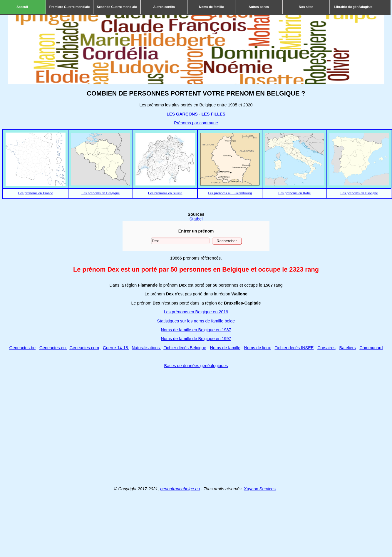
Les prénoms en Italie (294, 193)
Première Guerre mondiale (69, 7)
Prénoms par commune (196, 123)
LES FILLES (213, 114)
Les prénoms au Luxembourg (230, 193)
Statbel (196, 219)
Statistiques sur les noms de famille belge (196, 321)
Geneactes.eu (53, 347)
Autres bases (259, 7)
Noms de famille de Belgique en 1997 (196, 338)
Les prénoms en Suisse (165, 193)
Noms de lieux (257, 347)
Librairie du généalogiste (353, 7)
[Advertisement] (195, 427)
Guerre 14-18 (116, 347)
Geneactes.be (22, 347)
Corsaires (326, 347)
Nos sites (306, 7)
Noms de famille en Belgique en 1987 (196, 329)
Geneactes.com (84, 347)
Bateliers (347, 347)
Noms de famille (211, 7)
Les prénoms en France (35, 193)
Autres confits (164, 7)
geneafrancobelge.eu (180, 488)
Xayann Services (260, 488)
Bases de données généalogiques (196, 365)
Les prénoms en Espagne (359, 193)
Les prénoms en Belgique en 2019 (196, 312)
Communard (371, 347)
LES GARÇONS (182, 114)
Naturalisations (146, 347)
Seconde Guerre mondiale (117, 7)
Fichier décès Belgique (184, 347)
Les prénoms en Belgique (100, 193)
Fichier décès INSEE (294, 347)
